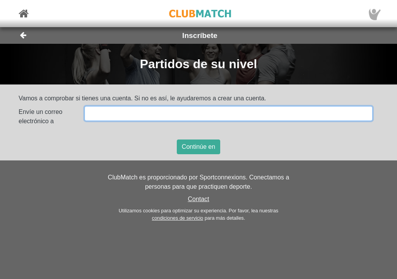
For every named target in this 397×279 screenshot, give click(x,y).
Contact (198, 199)
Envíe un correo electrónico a (40, 116)
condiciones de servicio (177, 218)
